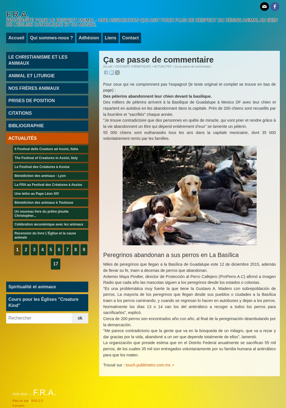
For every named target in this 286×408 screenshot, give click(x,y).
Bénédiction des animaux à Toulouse (44, 203)
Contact (130, 37)
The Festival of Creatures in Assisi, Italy (46, 158)
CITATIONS (20, 113)
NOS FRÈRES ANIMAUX (33, 88)
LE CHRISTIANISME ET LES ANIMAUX (38, 60)
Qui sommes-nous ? (51, 37)
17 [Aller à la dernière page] (55, 263)
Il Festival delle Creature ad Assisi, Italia (46, 149)
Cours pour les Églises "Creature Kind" (43, 302)
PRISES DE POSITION (31, 100)
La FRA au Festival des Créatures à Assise (48, 185)
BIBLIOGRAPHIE (26, 125)
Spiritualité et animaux (32, 286)
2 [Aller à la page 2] (26, 249)
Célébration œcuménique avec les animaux (49, 224)
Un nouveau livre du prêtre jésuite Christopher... (41, 213)
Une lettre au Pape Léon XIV (37, 194)
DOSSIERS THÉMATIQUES (133, 66)
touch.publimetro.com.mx (148, 365)
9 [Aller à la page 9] (84, 249)
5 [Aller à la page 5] (51, 249)
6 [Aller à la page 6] (59, 249)
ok (80, 318)
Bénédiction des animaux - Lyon (40, 176)
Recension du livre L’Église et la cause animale (45, 235)
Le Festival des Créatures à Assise (42, 167)
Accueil (16, 37)
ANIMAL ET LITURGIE (31, 75)
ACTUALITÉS (162, 66)
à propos (18, 405)
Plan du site (20, 400)
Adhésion (89, 37)
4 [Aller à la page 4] (42, 249)
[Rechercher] (39, 318)
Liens (110, 37)
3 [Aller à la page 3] (34, 249)
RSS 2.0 (37, 400)
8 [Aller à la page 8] (76, 249)
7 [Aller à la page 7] (67, 249)
